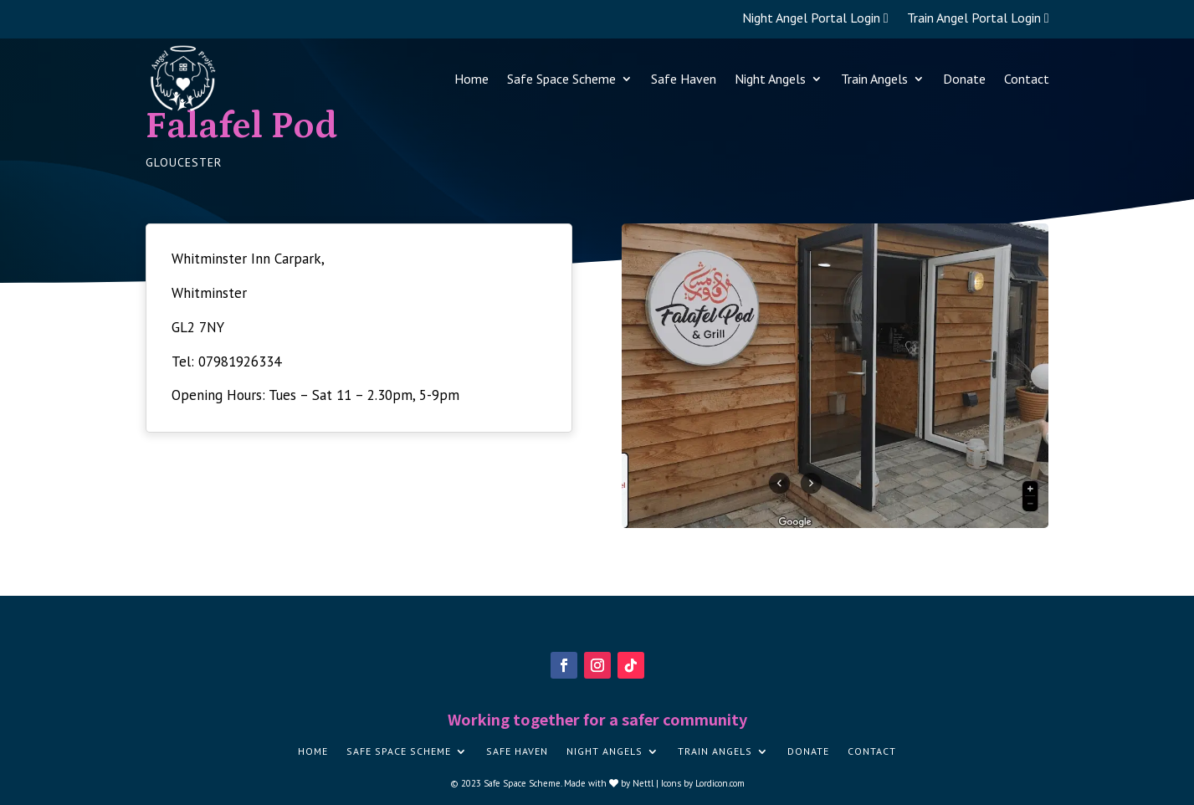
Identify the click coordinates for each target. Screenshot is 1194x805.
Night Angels (770, 78)
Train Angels (874, 78)
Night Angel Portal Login (815, 19)
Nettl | (647, 783)
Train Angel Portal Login (978, 19)
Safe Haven (683, 78)
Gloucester (184, 162)
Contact (1026, 78)
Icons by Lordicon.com (703, 783)
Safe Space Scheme (561, 78)
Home (471, 78)
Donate (964, 78)
